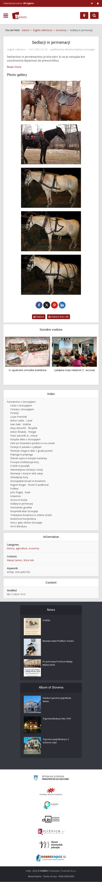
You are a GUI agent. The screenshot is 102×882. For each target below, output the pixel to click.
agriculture (21, 548)
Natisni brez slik (58, 316)
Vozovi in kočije (18, 500)
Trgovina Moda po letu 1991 (58, 719)
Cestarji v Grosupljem (22, 409)
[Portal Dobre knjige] (51, 858)
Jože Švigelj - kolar (20, 492)
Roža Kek (28, 560)
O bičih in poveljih (20, 466)
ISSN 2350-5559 (66, 876)
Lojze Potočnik (18, 416)
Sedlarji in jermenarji (21, 503)
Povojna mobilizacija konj (24, 462)
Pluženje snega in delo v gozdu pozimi (31, 451)
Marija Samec (14, 560)
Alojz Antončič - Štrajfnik (23, 428)
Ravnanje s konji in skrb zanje (26, 473)
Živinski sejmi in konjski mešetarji (28, 458)
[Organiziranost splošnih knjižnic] (51, 791)
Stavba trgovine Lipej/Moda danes (57, 700)
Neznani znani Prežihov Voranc (59, 641)
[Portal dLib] (51, 819)
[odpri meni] (5, 15)
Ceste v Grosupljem (21, 405)
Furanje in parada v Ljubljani (25, 447)
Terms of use (50, 876)
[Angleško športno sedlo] (51, 101)
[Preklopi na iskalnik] (94, 15)
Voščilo (46, 620)
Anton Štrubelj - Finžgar (23, 432)
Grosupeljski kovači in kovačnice (28, 481)
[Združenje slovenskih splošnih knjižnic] (51, 832)
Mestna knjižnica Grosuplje (80, 49)
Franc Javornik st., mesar (23, 435)
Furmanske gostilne (21, 507)
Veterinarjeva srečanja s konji (26, 469)
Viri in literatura (18, 526)
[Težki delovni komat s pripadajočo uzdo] (51, 188)
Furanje (14, 413)
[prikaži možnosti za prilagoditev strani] (92, 3)
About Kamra (34, 876)
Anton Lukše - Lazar (21, 420)
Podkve (14, 488)
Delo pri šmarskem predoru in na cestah (32, 443)
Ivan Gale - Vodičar (20, 424)
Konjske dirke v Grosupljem (25, 439)
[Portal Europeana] (51, 805)
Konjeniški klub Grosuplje (24, 511)
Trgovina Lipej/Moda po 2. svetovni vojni (56, 741)
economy (34, 548)
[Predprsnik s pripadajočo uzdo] (51, 275)
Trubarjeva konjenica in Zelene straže (31, 515)
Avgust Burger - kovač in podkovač (29, 485)
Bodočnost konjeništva (23, 519)
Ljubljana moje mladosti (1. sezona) (74, 370)
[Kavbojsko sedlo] (51, 144)
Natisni (38, 316)
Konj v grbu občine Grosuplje (26, 522)
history (10, 548)
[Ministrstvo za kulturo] (51, 778)
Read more (14, 67)
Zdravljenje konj (19, 477)
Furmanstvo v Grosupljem (21, 402)
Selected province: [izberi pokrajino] (18, 3)
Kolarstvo (15, 496)
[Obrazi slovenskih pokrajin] (51, 845)
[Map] (84, 15)
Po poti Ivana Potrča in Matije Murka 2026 (58, 664)
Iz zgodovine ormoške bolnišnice (28, 370)
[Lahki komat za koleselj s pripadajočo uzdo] (51, 231)
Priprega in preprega (21, 454)
